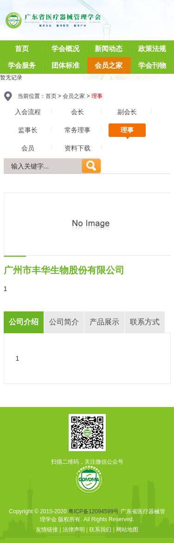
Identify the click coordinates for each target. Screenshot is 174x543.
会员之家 (74, 96)
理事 (127, 130)
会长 (77, 112)
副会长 (127, 112)
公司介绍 (24, 322)
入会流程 (28, 112)
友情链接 (47, 529)
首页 (51, 96)
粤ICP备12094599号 (93, 511)
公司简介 (64, 322)
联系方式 (145, 322)
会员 (27, 148)
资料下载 (77, 148)
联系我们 (100, 529)
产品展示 (104, 322)
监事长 (28, 130)
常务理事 (77, 130)
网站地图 (127, 529)
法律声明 (74, 529)
